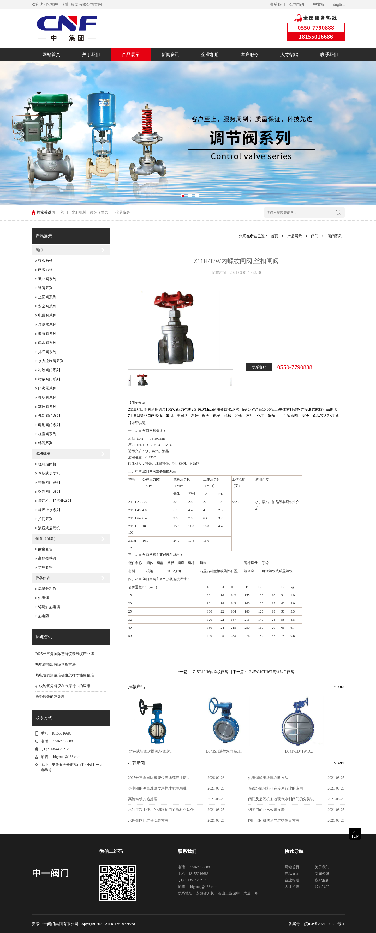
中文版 (319, 4)
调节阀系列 (47, 334)
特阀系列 (45, 443)
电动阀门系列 (49, 425)
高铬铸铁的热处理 (50, 697)
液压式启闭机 (49, 528)
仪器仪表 (122, 212)
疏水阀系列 (47, 343)
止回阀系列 (47, 297)
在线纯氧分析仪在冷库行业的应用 (62, 686)
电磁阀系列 (47, 315)
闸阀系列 (45, 270)
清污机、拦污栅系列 (54, 501)
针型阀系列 (47, 397)
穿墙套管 (45, 568)
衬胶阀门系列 (49, 370)
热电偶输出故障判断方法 (55, 665)
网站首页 (51, 54)
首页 (274, 236)
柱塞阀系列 (47, 434)
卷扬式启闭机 (49, 473)
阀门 (64, 212)
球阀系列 (45, 288)
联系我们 (277, 4)
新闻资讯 (170, 54)
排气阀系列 (47, 352)
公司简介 (297, 4)
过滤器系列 (47, 324)
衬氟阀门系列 (49, 379)
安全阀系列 (47, 306)
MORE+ (339, 687)
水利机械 (79, 212)
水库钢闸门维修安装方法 (148, 820)
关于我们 (91, 54)
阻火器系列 (47, 388)
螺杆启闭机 (47, 464)
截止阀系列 (47, 279)
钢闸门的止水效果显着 (266, 810)
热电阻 (43, 616)
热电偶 (43, 598)
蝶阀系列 (45, 261)
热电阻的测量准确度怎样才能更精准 (64, 675)
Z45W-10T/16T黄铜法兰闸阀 (271, 672)
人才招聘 (289, 54)
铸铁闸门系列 (49, 482)
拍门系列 (45, 519)
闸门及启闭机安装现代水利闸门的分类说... (282, 799)
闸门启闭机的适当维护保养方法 (273, 820)
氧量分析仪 (47, 589)
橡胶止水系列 (49, 510)
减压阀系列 (47, 407)
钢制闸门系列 (49, 492)
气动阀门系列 (49, 416)
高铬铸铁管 (47, 558)
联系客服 (259, 367)
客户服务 (250, 54)
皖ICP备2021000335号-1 (324, 924)
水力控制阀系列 (51, 361)
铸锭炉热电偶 (49, 607)
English (339, 4)
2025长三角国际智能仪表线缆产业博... (66, 654)
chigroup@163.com (66, 757)
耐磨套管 (45, 549)
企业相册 (210, 54)
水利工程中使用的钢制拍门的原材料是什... (162, 810)
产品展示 (131, 54)
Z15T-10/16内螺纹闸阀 (210, 672)
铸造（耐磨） (101, 212)
